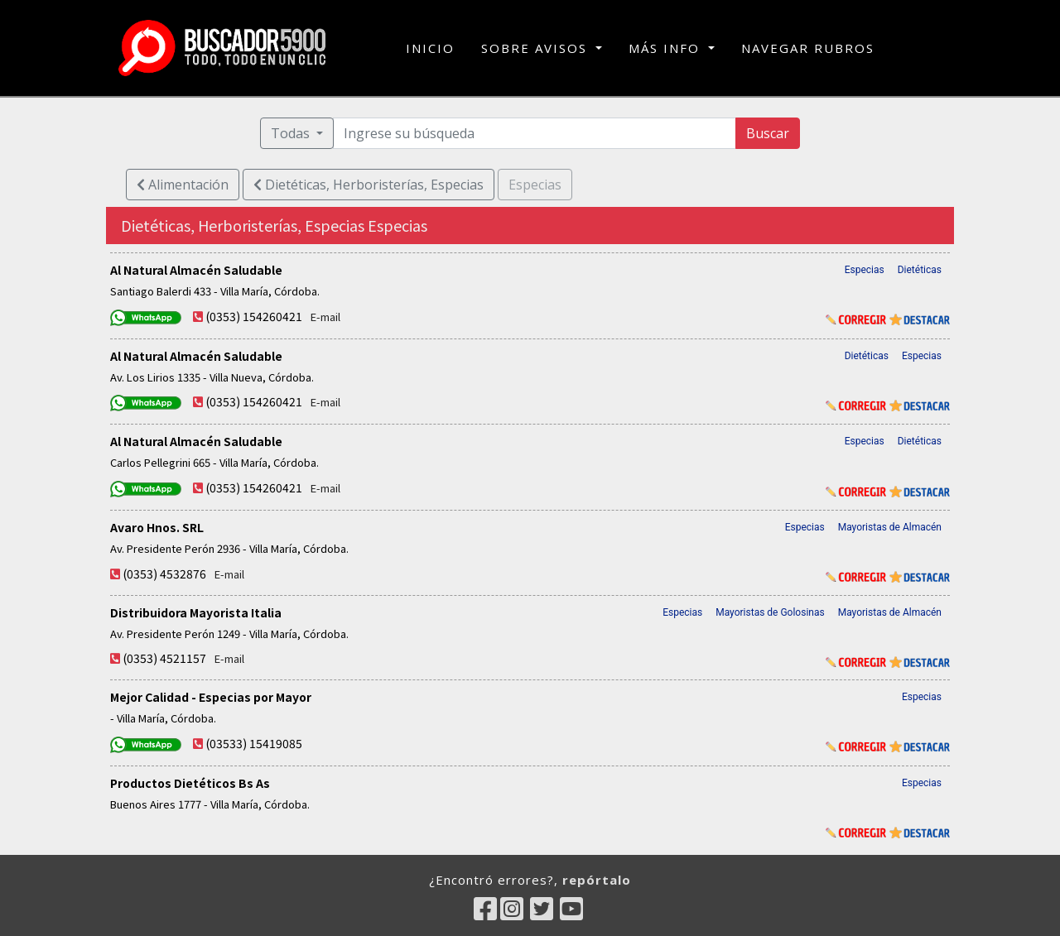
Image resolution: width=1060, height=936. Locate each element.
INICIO (430, 47)
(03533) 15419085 (253, 743)
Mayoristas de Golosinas (770, 612)
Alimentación (183, 184)
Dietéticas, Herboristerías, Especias (368, 184)
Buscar (767, 133)
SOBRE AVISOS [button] (536, 48)
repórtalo (596, 879)
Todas (292, 133)
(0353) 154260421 (253, 316)
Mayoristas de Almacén (890, 527)
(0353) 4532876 (164, 573)
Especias (864, 270)
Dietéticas (920, 270)
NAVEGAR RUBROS (807, 48)
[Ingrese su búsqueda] (535, 133)
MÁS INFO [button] (667, 48)
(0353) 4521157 (164, 658)
